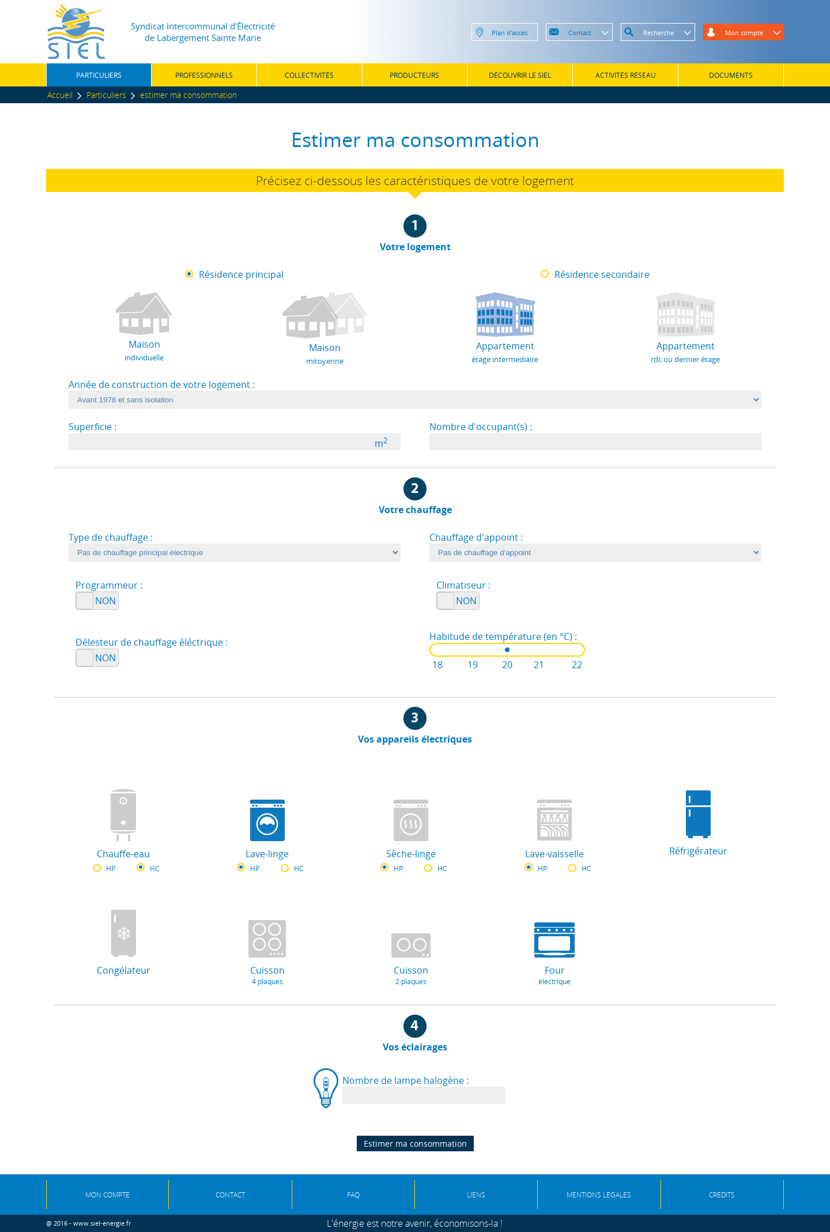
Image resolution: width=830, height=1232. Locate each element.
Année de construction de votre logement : (162, 384)
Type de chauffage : (111, 537)
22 (577, 664)
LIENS (476, 1195)
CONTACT (230, 1195)
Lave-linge (267, 853)
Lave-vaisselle (554, 853)
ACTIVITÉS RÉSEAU (625, 75)
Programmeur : (109, 585)
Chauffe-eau (123, 853)
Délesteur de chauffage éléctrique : (152, 642)
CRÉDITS (722, 1195)
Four (554, 975)
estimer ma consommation (188, 94)
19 (472, 664)
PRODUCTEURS (414, 75)
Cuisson (267, 975)
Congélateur (123, 970)
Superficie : (92, 426)
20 (507, 664)
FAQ (353, 1195)
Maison (144, 350)
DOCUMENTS (731, 75)
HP (110, 868)
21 (539, 664)
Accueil (60, 94)
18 (437, 664)
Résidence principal (241, 274)
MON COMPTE (107, 1195)
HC (155, 868)
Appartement (504, 352)
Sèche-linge (411, 853)
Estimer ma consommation (415, 1143)
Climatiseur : (463, 585)
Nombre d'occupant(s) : (480, 426)
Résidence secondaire (602, 274)
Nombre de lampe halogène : (405, 1080)
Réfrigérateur (698, 851)
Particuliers (106, 94)
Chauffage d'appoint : (476, 537)
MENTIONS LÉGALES (599, 1195)
